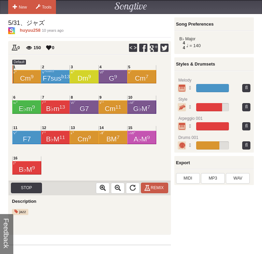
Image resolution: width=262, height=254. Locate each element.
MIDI (188, 178)
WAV (237, 178)
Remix (155, 187)
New (20, 7)
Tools (44, 7)
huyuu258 (30, 30)
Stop (26, 187)
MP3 (213, 178)
